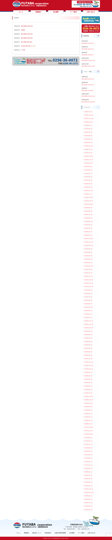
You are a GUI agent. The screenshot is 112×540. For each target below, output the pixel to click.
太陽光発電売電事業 (60, 533)
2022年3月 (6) (88, 269)
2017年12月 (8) (88, 427)
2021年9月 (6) (88, 290)
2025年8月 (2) (88, 128)
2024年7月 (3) (88, 173)
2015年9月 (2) (88, 496)
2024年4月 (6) (88, 183)
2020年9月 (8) (88, 331)
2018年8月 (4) (88, 410)
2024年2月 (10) (88, 190)
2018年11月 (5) (88, 400)
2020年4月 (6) (88, 348)
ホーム (18, 533)
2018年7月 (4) (88, 413)
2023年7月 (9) (88, 214)
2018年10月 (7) (88, 403)
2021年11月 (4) (88, 283)
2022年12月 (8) (88, 238)
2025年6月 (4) (88, 135)
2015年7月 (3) (88, 502)
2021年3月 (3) (88, 310)
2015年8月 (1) (88, 499)
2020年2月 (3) (88, 355)
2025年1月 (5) (88, 153)
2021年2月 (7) (88, 314)
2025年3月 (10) (88, 146)
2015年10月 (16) (89, 492)
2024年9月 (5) (88, 166)
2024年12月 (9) (88, 156)
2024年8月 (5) (88, 170)
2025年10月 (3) (88, 122)
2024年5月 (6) (88, 180)
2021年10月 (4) (88, 286)
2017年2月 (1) (88, 461)
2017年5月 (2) (88, 451)
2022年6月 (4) (88, 259)
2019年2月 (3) (88, 389)
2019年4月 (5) (88, 382)
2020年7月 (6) (88, 338)
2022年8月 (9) (88, 252)
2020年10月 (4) (88, 327)
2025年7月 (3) (88, 132)
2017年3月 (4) (88, 458)
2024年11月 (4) (88, 159)
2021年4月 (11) (88, 307)
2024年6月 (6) (88, 177)
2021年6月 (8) (88, 300)
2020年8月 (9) (88, 334)
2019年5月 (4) (88, 379)
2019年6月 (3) (88, 376)
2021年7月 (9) (88, 297)
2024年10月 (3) (88, 163)
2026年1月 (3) (88, 111)
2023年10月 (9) (88, 204)
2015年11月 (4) (88, 489)
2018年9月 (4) (88, 406)
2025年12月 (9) (88, 115)
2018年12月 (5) (88, 396)
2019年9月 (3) (88, 372)
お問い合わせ (91, 533)
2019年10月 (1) (88, 369)
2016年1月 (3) (88, 485)
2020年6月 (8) (88, 341)
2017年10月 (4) (88, 434)
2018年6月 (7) (88, 417)
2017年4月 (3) (88, 454)
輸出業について (36, 533)
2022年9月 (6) (88, 249)
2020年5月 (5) (88, 345)
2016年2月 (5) (88, 482)
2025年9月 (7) (88, 125)
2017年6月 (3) (88, 448)
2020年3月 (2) (88, 352)
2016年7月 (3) (88, 475)
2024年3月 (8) (88, 187)
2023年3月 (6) (88, 228)
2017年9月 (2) (88, 437)
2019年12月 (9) (88, 362)
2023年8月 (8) (88, 211)
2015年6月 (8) (88, 506)
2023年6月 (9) (88, 218)
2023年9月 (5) (88, 207)
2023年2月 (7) (88, 231)
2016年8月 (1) (88, 472)
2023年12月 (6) (88, 197)
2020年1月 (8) (88, 358)
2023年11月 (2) (88, 201)
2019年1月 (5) (88, 393)
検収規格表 (48, 533)
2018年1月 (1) (88, 424)
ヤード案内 (81, 533)
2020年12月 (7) (88, 321)
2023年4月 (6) (88, 225)
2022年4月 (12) (88, 266)
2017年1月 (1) (88, 465)
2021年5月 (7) (88, 303)
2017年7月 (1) (88, 444)
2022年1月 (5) (88, 276)
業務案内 (26, 533)
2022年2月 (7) (88, 273)
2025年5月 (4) (88, 139)
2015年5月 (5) (88, 509)
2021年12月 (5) (88, 280)
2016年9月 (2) (88, 468)
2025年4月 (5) (88, 142)
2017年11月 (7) (88, 430)
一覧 (98, 35)
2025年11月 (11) (89, 118)
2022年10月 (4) (88, 245)
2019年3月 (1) (88, 386)
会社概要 (72, 533)
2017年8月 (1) (88, 441)
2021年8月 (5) (88, 293)
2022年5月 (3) (88, 262)
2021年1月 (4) (88, 317)
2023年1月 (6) (88, 235)
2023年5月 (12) (88, 221)
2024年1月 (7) (88, 194)
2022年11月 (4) (88, 242)
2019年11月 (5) (88, 365)
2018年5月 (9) (88, 420)
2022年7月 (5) (88, 255)
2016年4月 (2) (88, 478)
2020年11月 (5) (88, 324)
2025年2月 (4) (88, 149)
